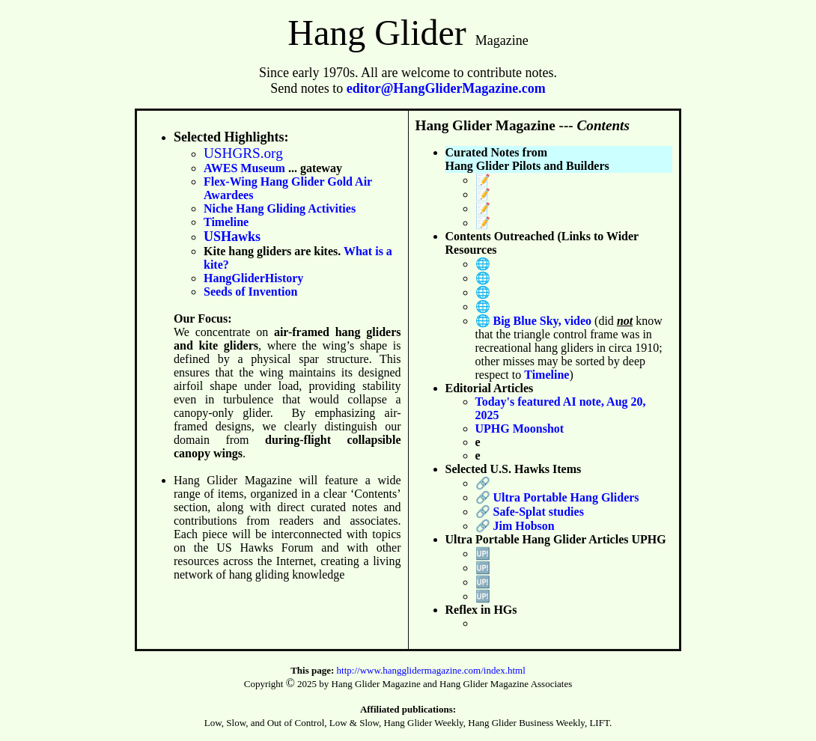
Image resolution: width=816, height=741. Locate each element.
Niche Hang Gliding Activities (280, 208)
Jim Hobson (524, 525)
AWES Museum (244, 168)
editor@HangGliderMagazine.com (446, 88)
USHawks (232, 236)
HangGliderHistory (253, 278)
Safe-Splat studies (538, 511)
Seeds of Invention (250, 291)
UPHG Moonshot (519, 428)
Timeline (226, 222)
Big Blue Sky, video (544, 320)
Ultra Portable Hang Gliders (566, 497)
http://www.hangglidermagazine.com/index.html (431, 670)
